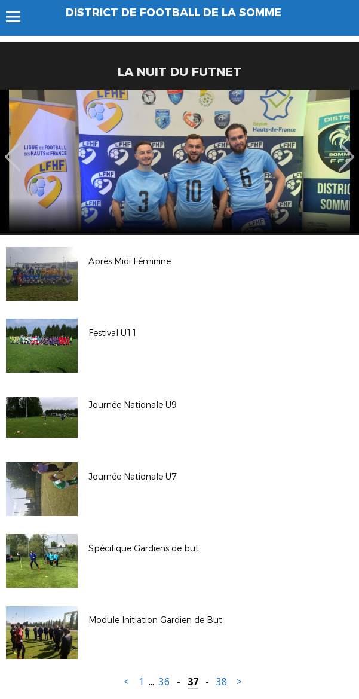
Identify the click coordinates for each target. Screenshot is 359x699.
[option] (179, 161)
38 (221, 682)
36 (164, 682)
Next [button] (346, 148)
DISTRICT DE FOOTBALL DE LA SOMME (173, 12)
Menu (19, 17)
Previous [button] (12, 148)
